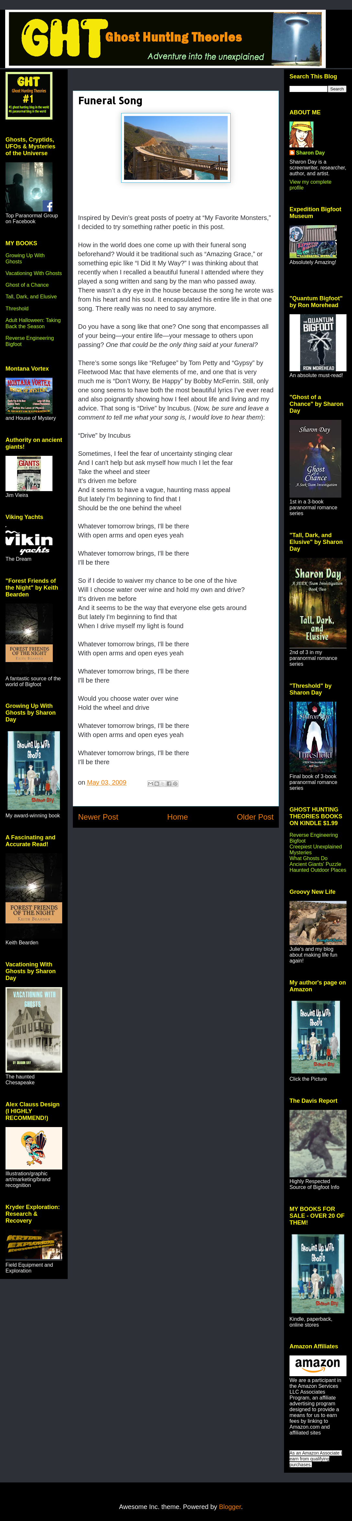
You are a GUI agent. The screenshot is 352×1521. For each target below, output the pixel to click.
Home (177, 816)
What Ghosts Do (308, 858)
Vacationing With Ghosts (34, 273)
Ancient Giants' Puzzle (315, 864)
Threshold (17, 308)
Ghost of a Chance (27, 285)
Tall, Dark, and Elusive (31, 296)
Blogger (230, 1506)
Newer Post (98, 816)
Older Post (255, 816)
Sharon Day (310, 153)
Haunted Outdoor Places (318, 870)
